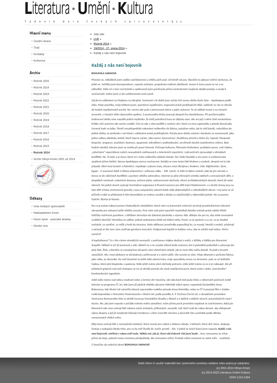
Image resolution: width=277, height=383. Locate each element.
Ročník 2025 (41, 81)
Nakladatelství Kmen (46, 212)
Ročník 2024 (41, 87)
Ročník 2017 (41, 133)
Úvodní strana (42, 41)
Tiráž (37, 47)
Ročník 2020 (41, 113)
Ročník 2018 (41, 126)
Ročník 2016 (41, 139)
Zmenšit (237, 17)
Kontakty (39, 54)
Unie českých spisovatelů (49, 206)
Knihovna (39, 60)
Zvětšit (212, 17)
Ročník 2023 (41, 94)
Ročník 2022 (41, 100)
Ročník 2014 (42, 152)
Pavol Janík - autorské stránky (52, 219)
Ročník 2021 (41, 107)
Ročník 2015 (41, 146)
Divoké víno (41, 225)
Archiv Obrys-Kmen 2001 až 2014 (54, 159)
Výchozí (224, 17)
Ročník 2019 (41, 120)
